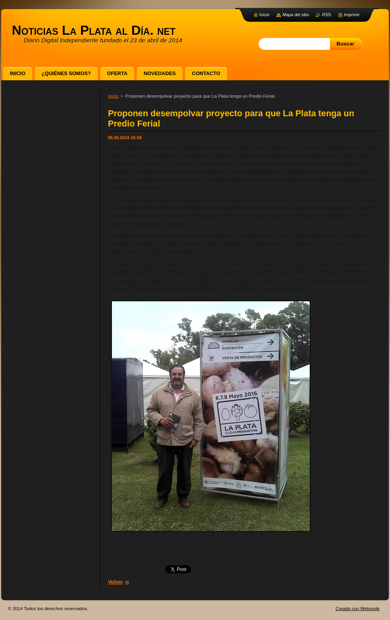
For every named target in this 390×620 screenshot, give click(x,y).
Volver (115, 582)
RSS (326, 14)
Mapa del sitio (295, 14)
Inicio (113, 96)
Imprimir (352, 14)
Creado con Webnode (357, 608)
